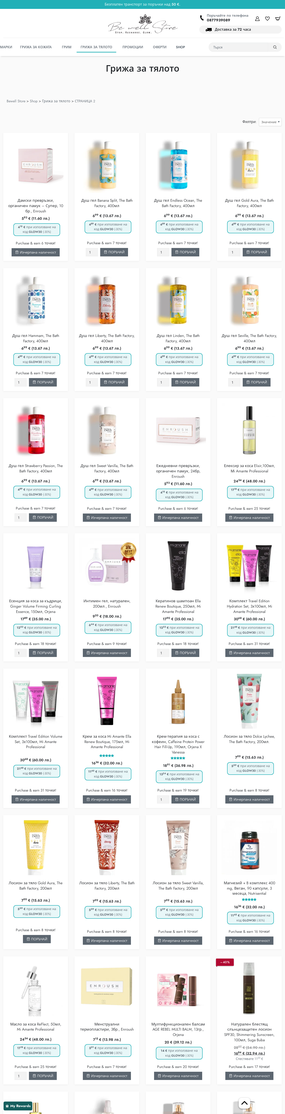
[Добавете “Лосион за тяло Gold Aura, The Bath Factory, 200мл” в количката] (37, 939)
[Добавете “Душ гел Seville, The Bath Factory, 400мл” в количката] (257, 382)
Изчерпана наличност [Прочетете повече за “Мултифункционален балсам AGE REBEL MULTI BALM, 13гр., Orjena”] (178, 1076)
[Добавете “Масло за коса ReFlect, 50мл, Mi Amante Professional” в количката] (43, 1076)
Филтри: (249, 122)
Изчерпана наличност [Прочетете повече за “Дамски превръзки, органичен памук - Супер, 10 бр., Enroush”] (35, 252)
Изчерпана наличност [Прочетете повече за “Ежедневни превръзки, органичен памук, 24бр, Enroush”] (178, 518)
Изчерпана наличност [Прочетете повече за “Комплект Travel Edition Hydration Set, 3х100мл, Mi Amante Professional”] (249, 653)
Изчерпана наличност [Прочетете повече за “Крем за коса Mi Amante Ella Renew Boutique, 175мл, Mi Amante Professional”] (107, 800)
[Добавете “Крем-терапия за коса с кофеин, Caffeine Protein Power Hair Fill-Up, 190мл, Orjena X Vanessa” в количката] (185, 800)
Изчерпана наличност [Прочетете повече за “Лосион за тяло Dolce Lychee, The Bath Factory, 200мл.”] (249, 800)
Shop (34, 101)
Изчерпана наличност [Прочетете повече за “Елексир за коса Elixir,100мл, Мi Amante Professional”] (249, 518)
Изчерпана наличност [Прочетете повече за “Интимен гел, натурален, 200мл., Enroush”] (107, 653)
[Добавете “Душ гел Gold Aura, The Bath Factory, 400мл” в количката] (257, 252)
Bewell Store (16, 101)
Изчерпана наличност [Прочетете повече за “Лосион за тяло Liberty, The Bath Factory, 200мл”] (107, 941)
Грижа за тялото (56, 101)
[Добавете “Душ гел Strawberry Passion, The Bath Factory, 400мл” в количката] (43, 518)
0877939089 (218, 20)
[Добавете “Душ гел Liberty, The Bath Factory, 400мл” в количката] (114, 382)
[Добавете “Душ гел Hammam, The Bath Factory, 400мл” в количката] (43, 382)
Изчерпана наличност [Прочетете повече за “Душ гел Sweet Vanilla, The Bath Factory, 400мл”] (107, 518)
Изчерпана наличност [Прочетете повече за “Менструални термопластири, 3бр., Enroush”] (107, 1076)
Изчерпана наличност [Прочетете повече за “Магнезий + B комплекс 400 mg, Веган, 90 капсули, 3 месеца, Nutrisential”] (249, 941)
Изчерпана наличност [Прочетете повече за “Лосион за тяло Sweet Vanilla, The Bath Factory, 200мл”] (178, 941)
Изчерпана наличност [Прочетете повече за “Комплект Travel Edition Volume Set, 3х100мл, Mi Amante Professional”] (35, 800)
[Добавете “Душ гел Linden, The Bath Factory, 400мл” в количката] (185, 382)
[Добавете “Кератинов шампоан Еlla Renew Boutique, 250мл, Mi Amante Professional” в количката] (185, 653)
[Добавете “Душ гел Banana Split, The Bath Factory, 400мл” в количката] (114, 252)
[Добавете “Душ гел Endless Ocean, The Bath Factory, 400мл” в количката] (185, 252)
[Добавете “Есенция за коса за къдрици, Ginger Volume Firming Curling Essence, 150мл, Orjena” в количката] (43, 653)
